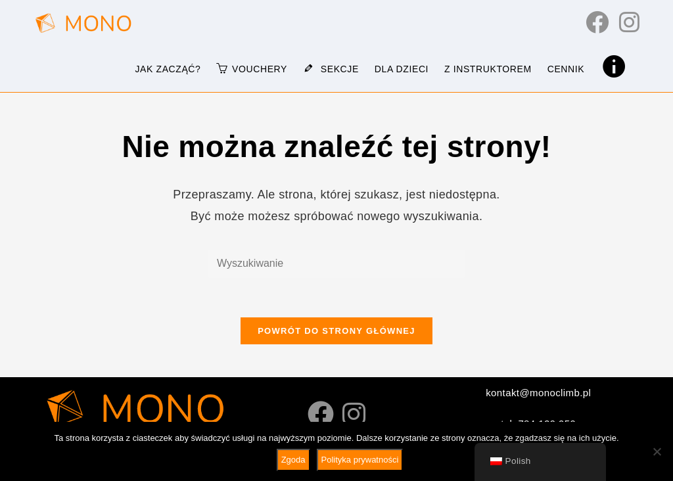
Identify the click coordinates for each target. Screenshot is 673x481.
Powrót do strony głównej (336, 331)
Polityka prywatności (360, 460)
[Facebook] (321, 414)
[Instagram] (353, 414)
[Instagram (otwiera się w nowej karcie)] (629, 22)
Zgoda (293, 460)
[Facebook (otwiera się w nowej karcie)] (597, 22)
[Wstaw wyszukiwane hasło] (336, 264)
